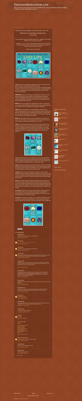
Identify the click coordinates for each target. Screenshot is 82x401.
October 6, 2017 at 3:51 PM (22, 334)
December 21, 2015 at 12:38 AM (23, 257)
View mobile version (33, 395)
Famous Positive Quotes (22, 328)
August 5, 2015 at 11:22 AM (22, 237)
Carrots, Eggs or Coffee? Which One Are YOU (63, 134)
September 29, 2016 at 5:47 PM (23, 305)
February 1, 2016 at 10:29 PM (23, 284)
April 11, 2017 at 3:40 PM (22, 318)
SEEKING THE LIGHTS (21, 337)
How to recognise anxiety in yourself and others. (63, 113)
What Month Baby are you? (63, 118)
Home (33, 393)
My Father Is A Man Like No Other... (63, 145)
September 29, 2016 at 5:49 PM (23, 311)
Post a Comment (19, 355)
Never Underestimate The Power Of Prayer (63, 124)
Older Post (49, 393)
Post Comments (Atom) (23, 398)
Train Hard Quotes (21, 326)
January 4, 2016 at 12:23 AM (23, 267)
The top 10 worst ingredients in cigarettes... (62, 156)
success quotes (21, 321)
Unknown (19, 240)
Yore (18, 332)
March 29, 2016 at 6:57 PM (22, 298)
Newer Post (17, 393)
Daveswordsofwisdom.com (31, 4)
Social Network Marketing (22, 330)
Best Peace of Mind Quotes (23, 325)
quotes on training (21, 327)
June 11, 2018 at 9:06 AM (22, 353)
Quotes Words (20, 331)
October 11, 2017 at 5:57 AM (23, 340)
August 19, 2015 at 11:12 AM (23, 243)
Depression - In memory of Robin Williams (63, 129)
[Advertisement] (41, 18)
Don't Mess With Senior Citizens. (63, 150)
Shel (18, 315)
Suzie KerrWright (25, 43)
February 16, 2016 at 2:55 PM (23, 291)
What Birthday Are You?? (62, 140)
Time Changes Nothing (63, 160)
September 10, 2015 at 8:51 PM (23, 250)
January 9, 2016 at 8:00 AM (23, 276)
